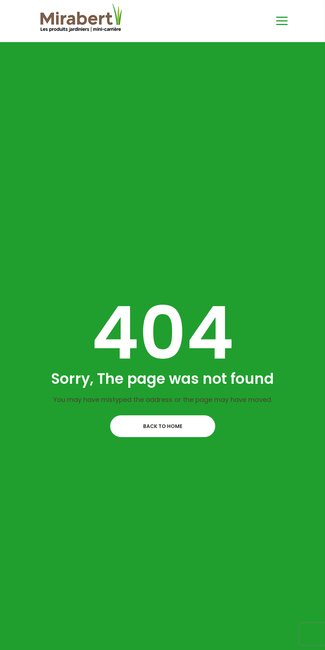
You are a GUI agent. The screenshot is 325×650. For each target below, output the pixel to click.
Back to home (162, 426)
